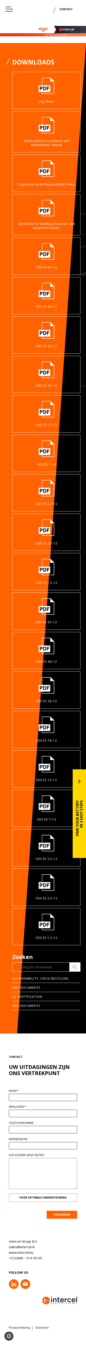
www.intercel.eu (18, 1252)
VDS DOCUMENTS (23, 987)
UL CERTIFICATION (24, 996)
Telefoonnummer (24, 1123)
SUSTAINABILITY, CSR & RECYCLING (37, 978)
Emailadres (20, 1106)
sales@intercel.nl (19, 1247)
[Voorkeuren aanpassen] (8, 1336)
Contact (66, 9)
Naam (17, 1091)
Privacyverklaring (19, 1327)
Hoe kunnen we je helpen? (29, 1155)
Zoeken (72, 967)
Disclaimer (42, 1327)
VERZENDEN (64, 1214)
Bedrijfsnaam (21, 1139)
